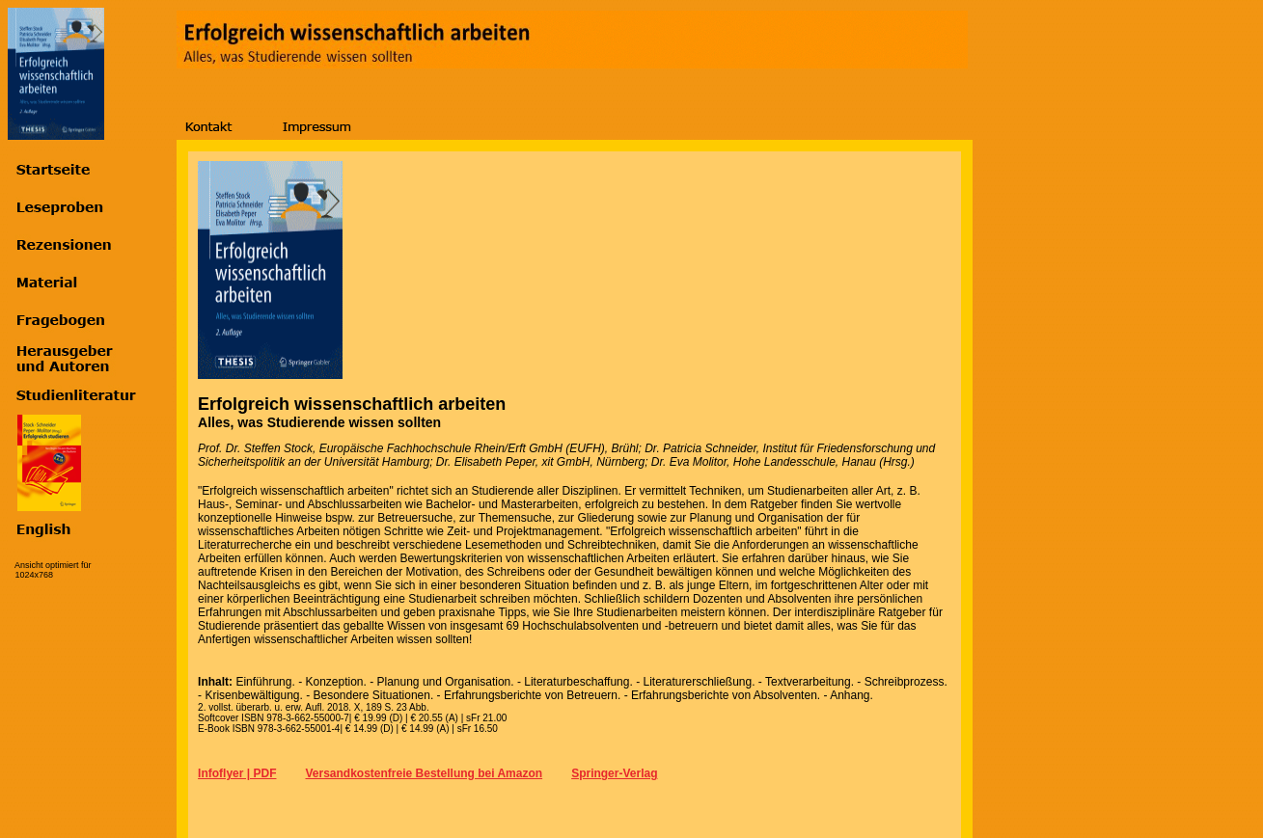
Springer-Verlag (614, 773)
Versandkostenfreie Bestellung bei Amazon (423, 773)
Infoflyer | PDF (237, 773)
